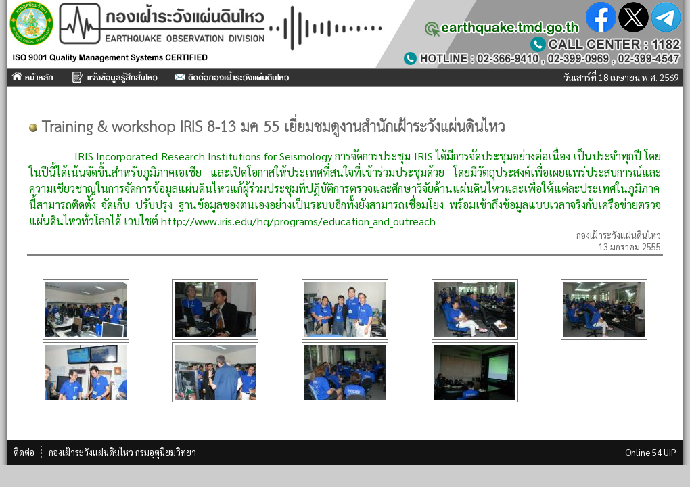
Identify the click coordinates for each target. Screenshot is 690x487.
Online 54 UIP (650, 452)
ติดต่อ (24, 452)
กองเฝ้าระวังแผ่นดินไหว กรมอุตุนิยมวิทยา (122, 452)
